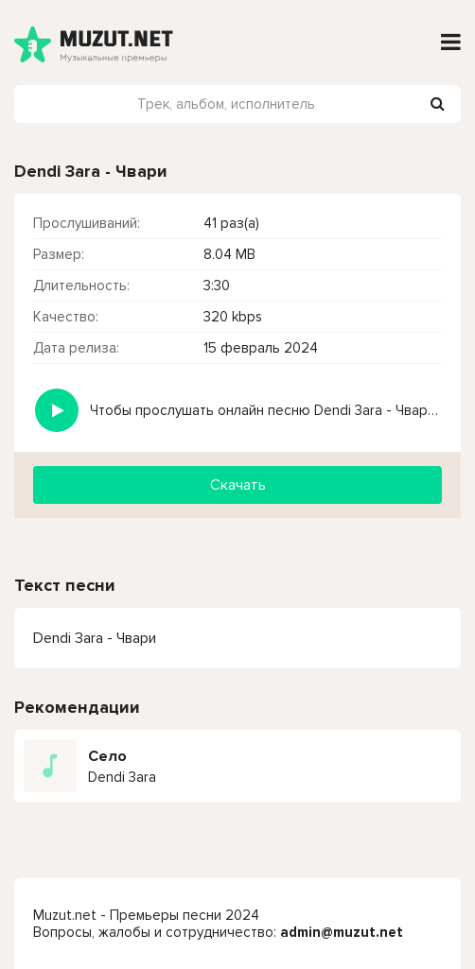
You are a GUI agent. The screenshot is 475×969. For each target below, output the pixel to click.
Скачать (238, 485)
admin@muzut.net (341, 932)
